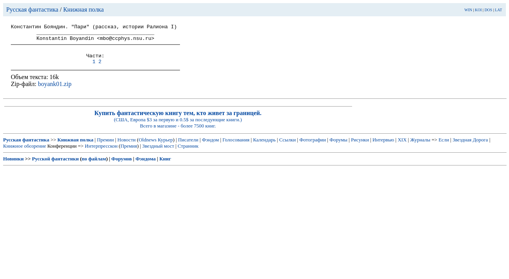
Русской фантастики (55, 166)
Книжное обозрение (24, 153)
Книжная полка (83, 9)
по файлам (94, 166)
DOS (488, 10)
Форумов (121, 166)
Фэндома (145, 166)
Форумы (338, 147)
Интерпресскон (101, 153)
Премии (105, 147)
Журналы (420, 147)
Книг (165, 166)
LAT (498, 10)
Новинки (13, 166)
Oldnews (147, 147)
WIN (468, 10)
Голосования (236, 147)
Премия (128, 153)
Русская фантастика (32, 9)
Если (444, 147)
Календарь (264, 147)
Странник (188, 153)
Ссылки (287, 147)
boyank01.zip (55, 91)
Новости (126, 147)
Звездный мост (158, 153)
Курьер (165, 147)
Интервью (383, 147)
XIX (402, 147)
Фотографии (312, 147)
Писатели (188, 147)
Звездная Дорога (470, 147)
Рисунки (360, 147)
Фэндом (210, 147)
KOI (478, 10)
